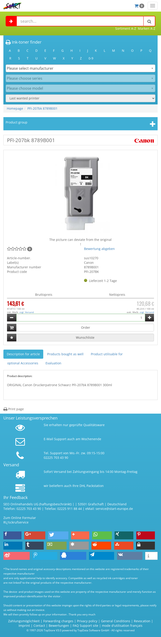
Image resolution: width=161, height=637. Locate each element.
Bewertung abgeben (99, 249)
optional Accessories (22, 363)
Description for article (23, 354)
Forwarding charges (58, 621)
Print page (13, 409)
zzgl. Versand (26, 312)
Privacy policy (87, 621)
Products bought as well (65, 354)
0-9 (91, 58)
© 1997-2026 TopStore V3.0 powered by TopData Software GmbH (67, 630)
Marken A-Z (146, 28)
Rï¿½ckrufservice (16, 522)
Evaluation (53, 363)
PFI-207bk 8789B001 (42, 108)
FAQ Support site (85, 625)
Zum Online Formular (19, 518)
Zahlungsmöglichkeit (24, 621)
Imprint (24, 625)
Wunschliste (85, 337)
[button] (12, 535)
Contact (39, 625)
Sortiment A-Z (125, 28)
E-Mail (48, 439)
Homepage (15, 108)
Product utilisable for (107, 354)
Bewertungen (59, 625)
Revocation (142, 621)
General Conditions (116, 621)
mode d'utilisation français (122, 625)
